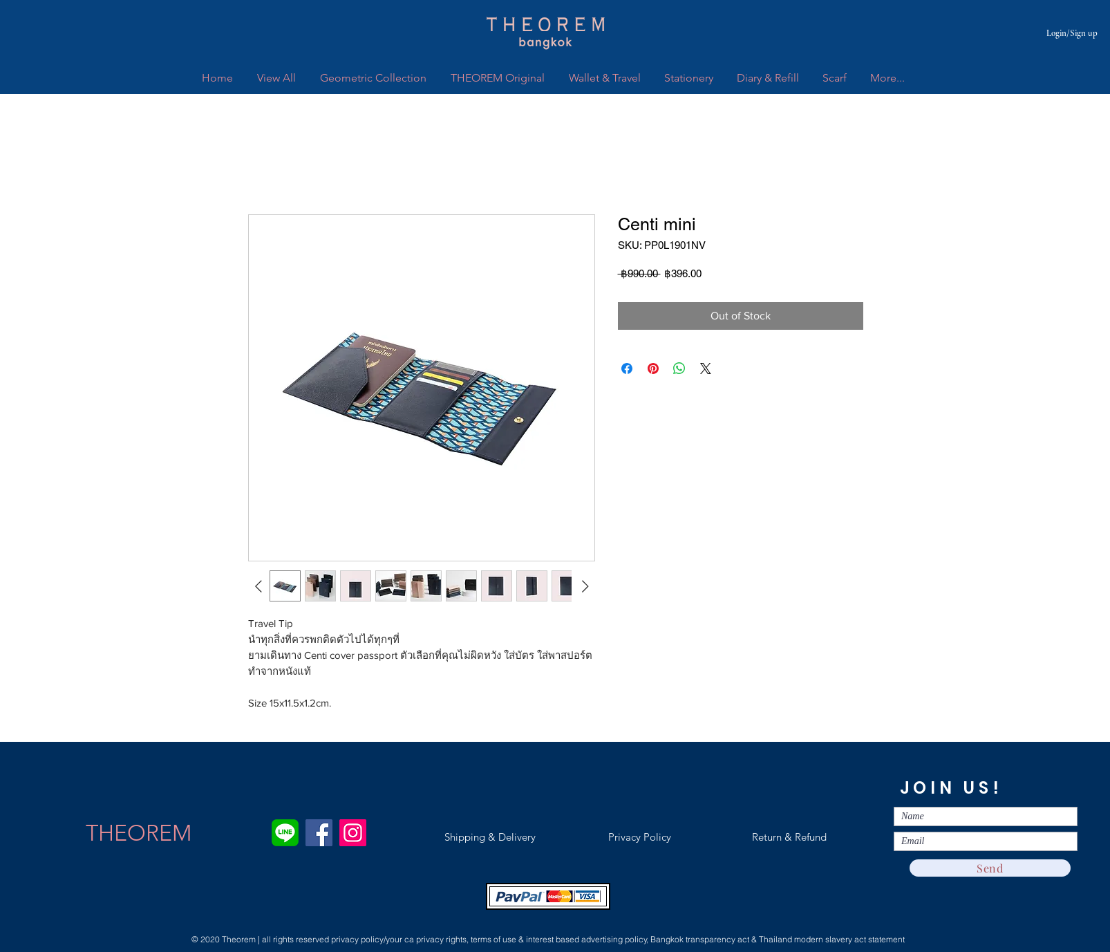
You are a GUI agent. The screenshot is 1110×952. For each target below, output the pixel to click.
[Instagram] (352, 832)
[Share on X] (705, 368)
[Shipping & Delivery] (490, 837)
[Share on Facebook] (627, 368)
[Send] (990, 868)
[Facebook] (318, 832)
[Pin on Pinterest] (653, 368)
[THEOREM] (138, 833)
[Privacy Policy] (639, 837)
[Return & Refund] (789, 837)
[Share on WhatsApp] (679, 368)
